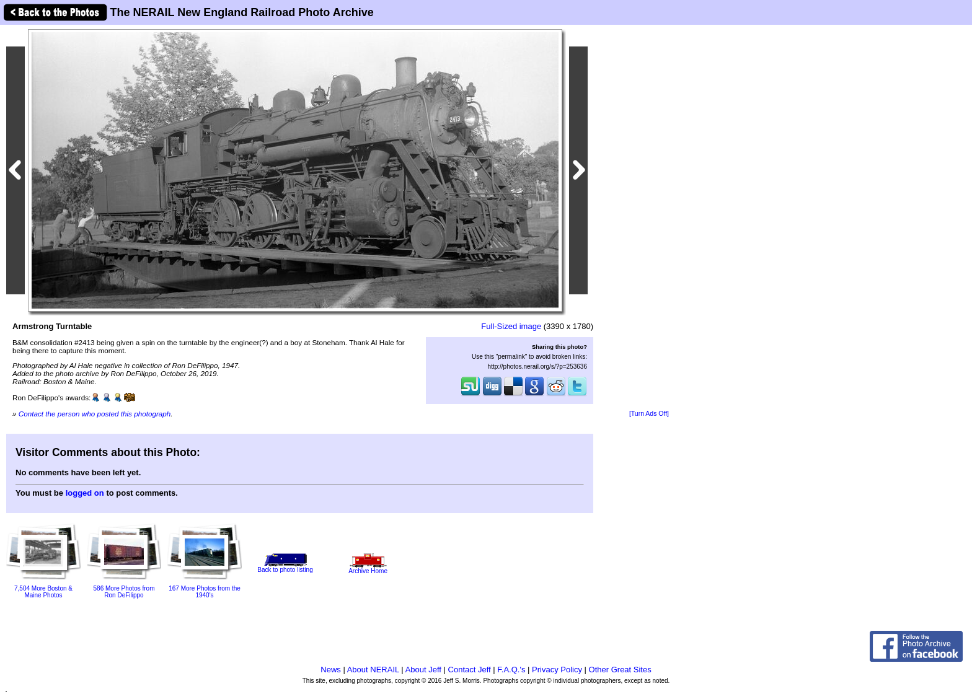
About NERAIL (373, 669)
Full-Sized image (511, 326)
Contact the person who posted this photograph (95, 414)
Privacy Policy (557, 669)
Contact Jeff (469, 669)
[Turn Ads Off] (649, 413)
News (330, 669)
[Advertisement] (649, 218)
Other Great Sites (620, 669)
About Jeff (423, 669)
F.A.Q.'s (511, 669)
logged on (85, 493)
